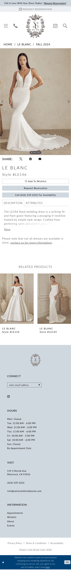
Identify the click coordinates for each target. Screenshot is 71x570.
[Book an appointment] (35, 9)
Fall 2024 (43, 44)
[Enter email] (24, 385)
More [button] (7, 229)
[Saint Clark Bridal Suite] (35, 25)
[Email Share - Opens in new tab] (40, 159)
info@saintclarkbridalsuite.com (24, 491)
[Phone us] (15, 26)
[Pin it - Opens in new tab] (30, 159)
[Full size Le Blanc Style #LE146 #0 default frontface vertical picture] (35, 101)
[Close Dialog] (3, 563)
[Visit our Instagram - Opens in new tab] (8, 397)
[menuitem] (6, 26)
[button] (6, 26)
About (10, 521)
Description (13, 203)
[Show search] (65, 26)
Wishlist (11, 517)
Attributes (34, 203)
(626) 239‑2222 (16, 483)
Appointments (15, 513)
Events (11, 526)
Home (8, 44)
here (48, 567)
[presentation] (17, 299)
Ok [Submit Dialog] (67, 562)
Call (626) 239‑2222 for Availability (35, 195)
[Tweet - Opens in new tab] (20, 159)
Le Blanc (24, 44)
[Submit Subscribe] (40, 385)
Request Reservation (35, 188)
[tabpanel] (35, 101)
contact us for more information (31, 243)
